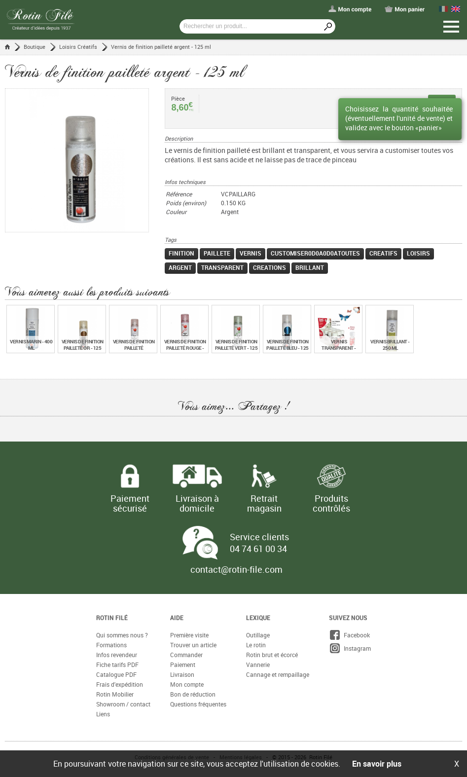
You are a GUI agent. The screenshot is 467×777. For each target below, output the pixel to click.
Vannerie (258, 664)
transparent (222, 267)
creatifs (383, 253)
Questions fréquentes (198, 704)
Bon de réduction (193, 694)
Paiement (182, 664)
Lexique (258, 618)
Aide (176, 618)
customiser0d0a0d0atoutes (315, 253)
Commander (186, 655)
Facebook (349, 635)
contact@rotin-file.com (236, 569)
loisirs (418, 253)
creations (269, 267)
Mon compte (187, 684)
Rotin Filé (112, 618)
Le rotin (256, 645)
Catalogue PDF (116, 674)
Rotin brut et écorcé (272, 655)
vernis (250, 253)
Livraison (182, 674)
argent (180, 267)
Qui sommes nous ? (122, 635)
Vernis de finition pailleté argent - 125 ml (161, 46)
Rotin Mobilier (115, 694)
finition (181, 253)
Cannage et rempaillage (277, 674)
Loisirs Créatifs (78, 46)
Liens (103, 714)
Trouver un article (193, 645)
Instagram (350, 648)
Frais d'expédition (119, 684)
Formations (111, 645)
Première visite (189, 635)
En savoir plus (376, 763)
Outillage (258, 635)
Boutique (34, 46)
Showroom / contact (123, 704)
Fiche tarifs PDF (117, 664)
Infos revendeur (116, 655)
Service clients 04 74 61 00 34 (259, 543)
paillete (217, 253)
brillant (309, 267)
